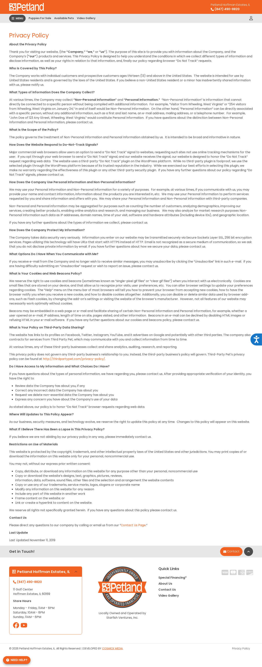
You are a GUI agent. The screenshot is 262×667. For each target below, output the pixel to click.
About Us (165, 583)
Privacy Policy (241, 648)
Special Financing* (172, 577)
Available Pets (64, 18)
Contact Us (167, 589)
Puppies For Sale (40, 18)
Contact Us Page (133, 525)
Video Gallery (86, 18)
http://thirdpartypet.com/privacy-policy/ (74, 359)
